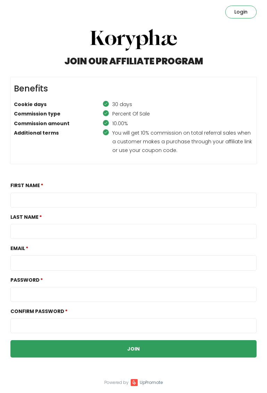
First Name (25, 185)
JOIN (133, 348)
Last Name (24, 217)
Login (241, 11)
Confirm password (37, 311)
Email (17, 248)
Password (25, 279)
